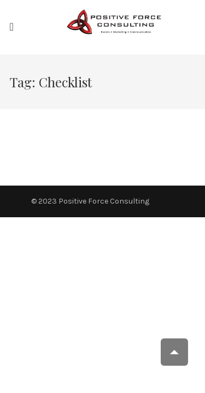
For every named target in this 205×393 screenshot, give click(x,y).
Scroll (174, 352)
